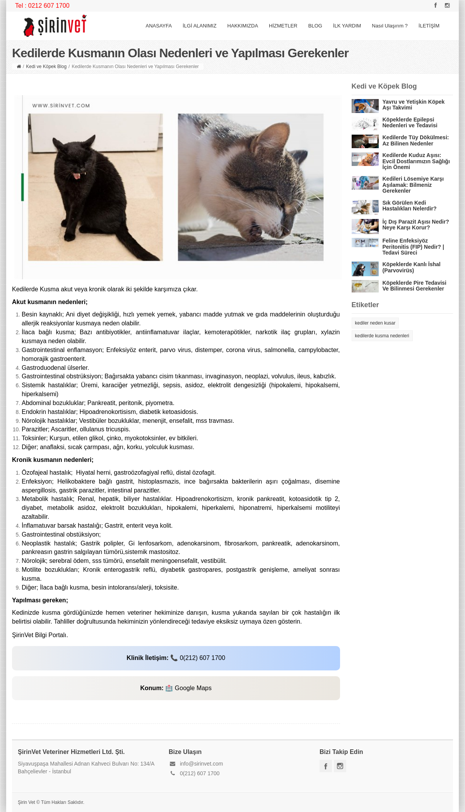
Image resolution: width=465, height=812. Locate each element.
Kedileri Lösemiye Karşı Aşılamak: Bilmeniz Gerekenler (413, 185)
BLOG (315, 26)
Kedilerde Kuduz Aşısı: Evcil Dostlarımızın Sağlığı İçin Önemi (416, 161)
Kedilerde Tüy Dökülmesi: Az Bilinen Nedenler (416, 140)
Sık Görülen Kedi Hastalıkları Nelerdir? (410, 206)
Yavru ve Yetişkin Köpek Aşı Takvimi (414, 105)
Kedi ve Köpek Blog (46, 66)
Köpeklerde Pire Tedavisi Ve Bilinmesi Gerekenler (414, 286)
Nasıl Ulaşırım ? (389, 26)
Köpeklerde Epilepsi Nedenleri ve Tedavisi (410, 122)
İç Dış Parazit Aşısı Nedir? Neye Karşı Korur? (416, 225)
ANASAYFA (158, 26)
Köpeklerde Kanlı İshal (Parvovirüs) (412, 267)
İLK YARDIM (347, 26)
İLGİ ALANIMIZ (199, 26)
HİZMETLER (283, 26)
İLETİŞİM (429, 26)
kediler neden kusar (375, 323)
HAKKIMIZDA (242, 26)
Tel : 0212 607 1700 (42, 5)
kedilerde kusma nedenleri (382, 335)
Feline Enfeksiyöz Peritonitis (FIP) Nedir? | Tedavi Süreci (413, 247)
